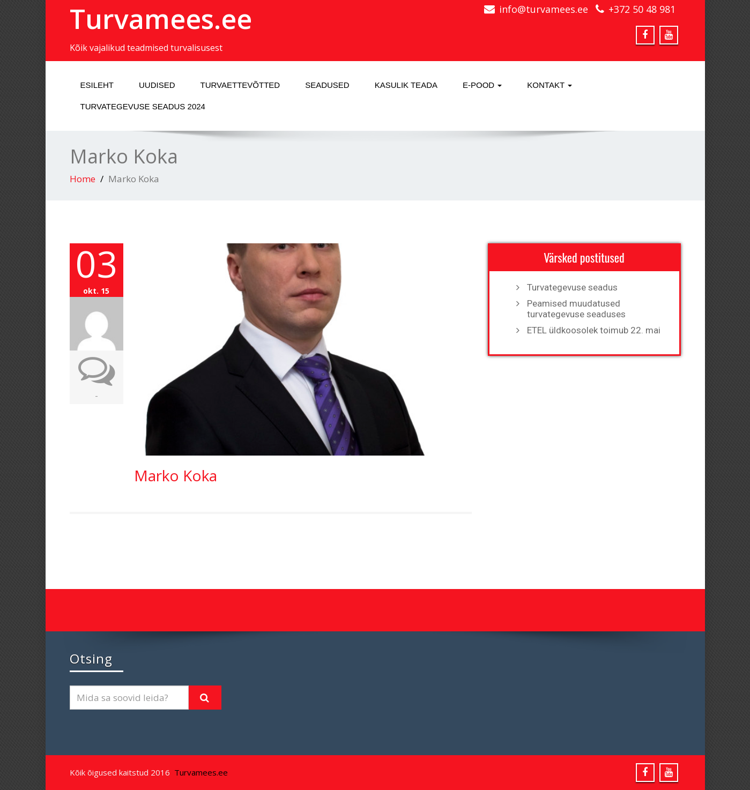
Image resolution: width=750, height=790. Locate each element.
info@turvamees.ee (543, 9)
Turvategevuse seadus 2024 (142, 106)
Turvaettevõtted (240, 85)
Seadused (327, 85)
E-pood (482, 85)
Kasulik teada (406, 85)
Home (82, 179)
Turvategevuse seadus (572, 287)
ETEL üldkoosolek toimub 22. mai (593, 330)
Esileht (97, 85)
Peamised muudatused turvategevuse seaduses (576, 308)
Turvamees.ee (161, 19)
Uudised (157, 85)
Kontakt (549, 85)
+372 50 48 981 (641, 9)
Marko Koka (175, 475)
